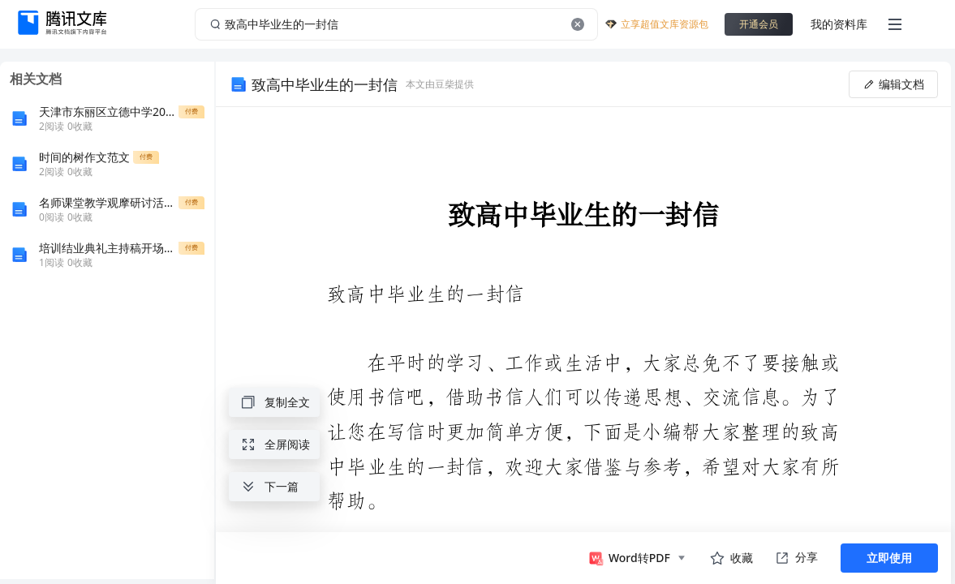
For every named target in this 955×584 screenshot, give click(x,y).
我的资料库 (839, 24)
